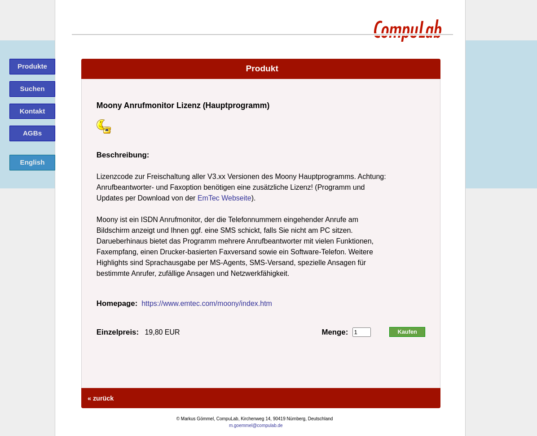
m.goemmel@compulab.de (256, 425)
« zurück (100, 398)
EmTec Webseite (224, 198)
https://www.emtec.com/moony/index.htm (206, 303)
